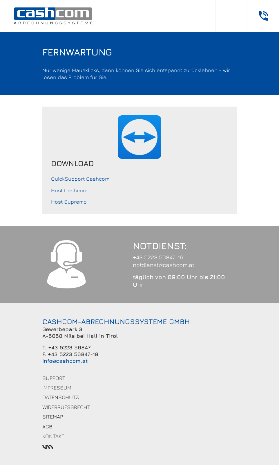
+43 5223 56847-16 (158, 257)
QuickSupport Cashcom (80, 179)
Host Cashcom (69, 190)
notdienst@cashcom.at (163, 264)
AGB (47, 426)
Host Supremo (69, 202)
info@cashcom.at (65, 361)
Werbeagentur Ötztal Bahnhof (139, 447)
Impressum (56, 388)
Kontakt (53, 436)
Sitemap (52, 417)
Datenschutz (60, 397)
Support (53, 378)
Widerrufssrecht (66, 407)
